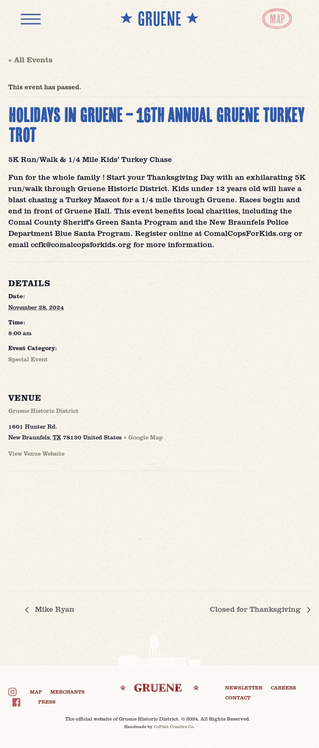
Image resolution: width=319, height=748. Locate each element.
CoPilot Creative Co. (174, 726)
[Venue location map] (52, 528)
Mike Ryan (53, 609)
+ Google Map (143, 437)
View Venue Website (36, 453)
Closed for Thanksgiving (256, 609)
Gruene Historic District (43, 410)
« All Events (30, 59)
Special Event (28, 359)
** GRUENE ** (159, 18)
